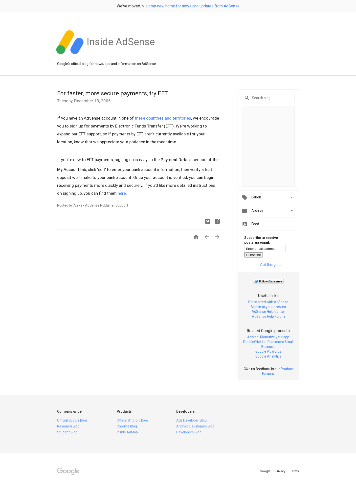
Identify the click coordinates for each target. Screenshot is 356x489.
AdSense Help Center (268, 312)
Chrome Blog (127, 426)
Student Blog (67, 432)
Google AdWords (268, 351)
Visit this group (271, 265)
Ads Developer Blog (191, 420)
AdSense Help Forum (268, 317)
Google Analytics (268, 356)
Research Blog (68, 426)
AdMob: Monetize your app (268, 337)
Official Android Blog (132, 420)
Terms (294, 471)
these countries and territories (163, 118)
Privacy (280, 471)
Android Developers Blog (195, 426)
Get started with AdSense (268, 302)
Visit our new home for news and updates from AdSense (191, 6)
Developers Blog (188, 432)
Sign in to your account (268, 307)
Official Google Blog (72, 420)
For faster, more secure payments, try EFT (112, 93)
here (122, 193)
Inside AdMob (127, 432)
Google (265, 471)
